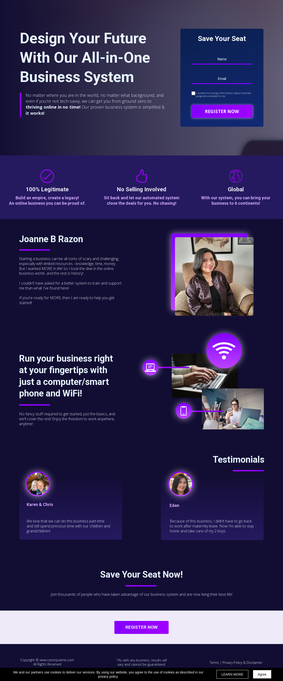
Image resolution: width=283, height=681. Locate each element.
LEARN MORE (232, 674)
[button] (141, 627)
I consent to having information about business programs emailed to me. (223, 94)
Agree (262, 674)
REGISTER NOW (221, 111)
